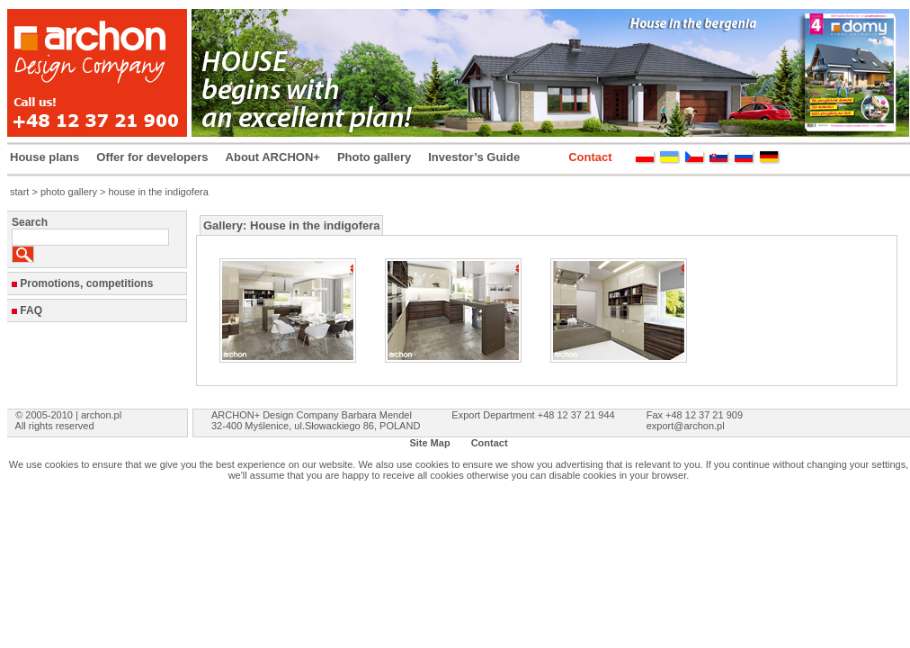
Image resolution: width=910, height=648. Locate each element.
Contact (589, 157)
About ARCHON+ (273, 157)
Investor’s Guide (474, 157)
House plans (44, 157)
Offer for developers (152, 157)
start (19, 191)
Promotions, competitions (86, 283)
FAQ (31, 310)
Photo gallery (374, 157)
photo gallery (68, 191)
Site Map (429, 442)
